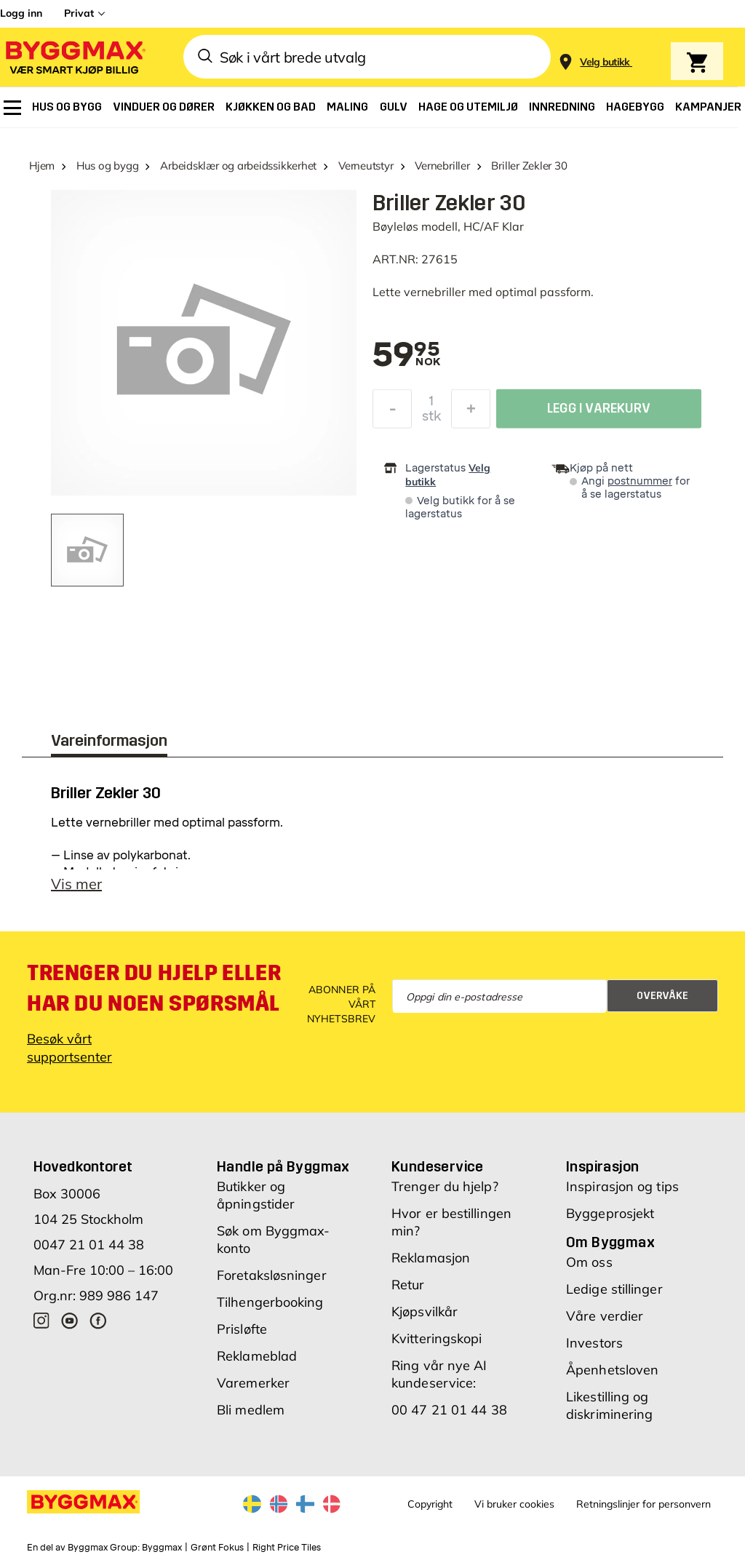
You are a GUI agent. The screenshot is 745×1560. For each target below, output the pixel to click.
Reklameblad (257, 1356)
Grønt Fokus (217, 1548)
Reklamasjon (430, 1257)
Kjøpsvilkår (424, 1311)
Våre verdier (604, 1316)
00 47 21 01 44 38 (449, 1409)
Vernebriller (442, 165)
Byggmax (162, 1548)
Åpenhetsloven (612, 1369)
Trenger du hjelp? (444, 1186)
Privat (79, 13)
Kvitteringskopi (436, 1338)
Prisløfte (242, 1329)
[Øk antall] (470, 412)
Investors (594, 1342)
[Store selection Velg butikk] (604, 62)
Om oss (589, 1262)
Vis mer (76, 884)
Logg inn (21, 13)
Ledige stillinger (614, 1289)
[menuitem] (12, 107)
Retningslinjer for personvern (643, 1504)
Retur (408, 1284)
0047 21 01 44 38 (88, 1244)
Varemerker (253, 1382)
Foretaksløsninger (272, 1275)
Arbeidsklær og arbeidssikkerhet (238, 165)
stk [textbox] (431, 420)
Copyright (430, 1504)
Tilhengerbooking (270, 1302)
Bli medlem (250, 1409)
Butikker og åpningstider (256, 1195)
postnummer (639, 481)
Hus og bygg (107, 165)
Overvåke (662, 996)
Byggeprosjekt (610, 1213)
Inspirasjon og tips (622, 1186)
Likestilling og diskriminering (609, 1405)
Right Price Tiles (286, 1548)
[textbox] (406, 355)
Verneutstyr (366, 165)
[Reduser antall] (392, 412)
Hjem (42, 165)
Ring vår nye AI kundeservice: (439, 1374)
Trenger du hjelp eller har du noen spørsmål (154, 988)
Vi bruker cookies (514, 1504)
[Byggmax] (74, 57)
